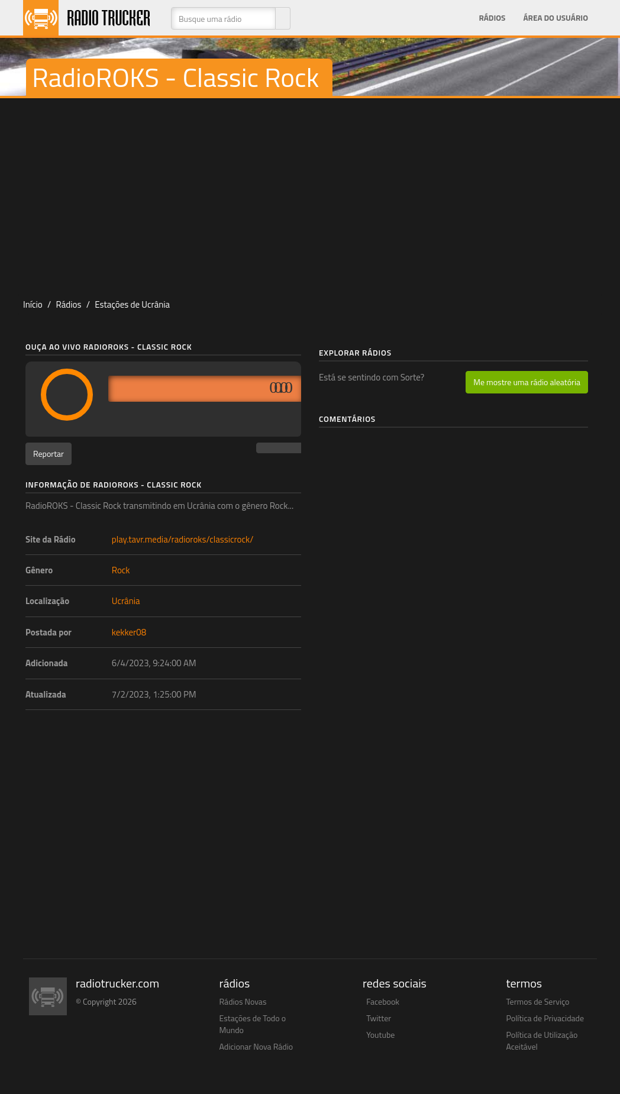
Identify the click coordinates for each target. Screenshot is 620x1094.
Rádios (492, 18)
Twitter (378, 1018)
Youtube (380, 1034)
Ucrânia (126, 601)
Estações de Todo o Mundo (252, 1024)
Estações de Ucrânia (132, 304)
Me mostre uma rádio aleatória (526, 382)
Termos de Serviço (538, 1001)
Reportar (48, 453)
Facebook (382, 1001)
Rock (121, 570)
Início (33, 304)
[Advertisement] (310, 193)
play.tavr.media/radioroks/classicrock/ (183, 539)
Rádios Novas (243, 1001)
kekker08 (129, 632)
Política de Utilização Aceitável (542, 1040)
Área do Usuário (555, 18)
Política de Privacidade (545, 1018)
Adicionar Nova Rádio (256, 1046)
